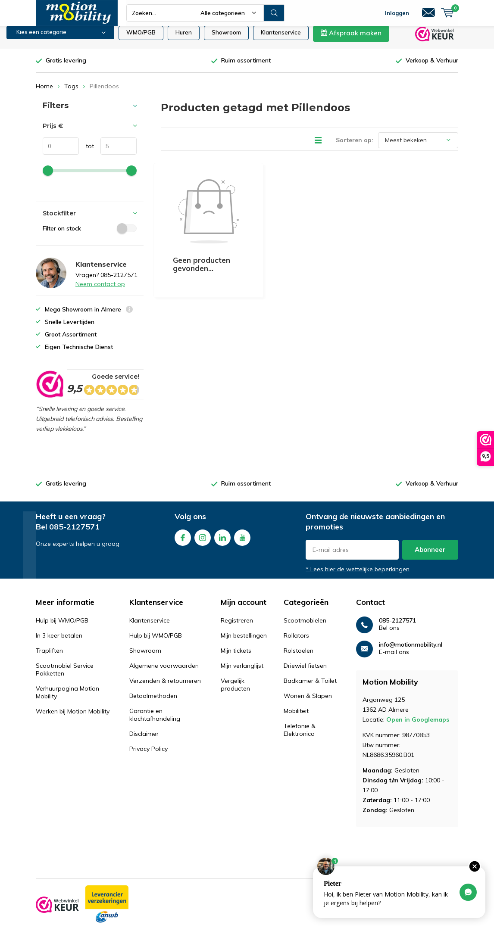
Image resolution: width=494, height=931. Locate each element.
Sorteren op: (354, 146)
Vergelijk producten (235, 691)
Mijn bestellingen (244, 642)
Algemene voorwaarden (164, 672)
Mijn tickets (236, 657)
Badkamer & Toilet (310, 687)
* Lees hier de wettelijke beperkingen (358, 575)
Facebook (183, 542)
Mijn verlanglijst (242, 672)
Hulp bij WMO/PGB (62, 627)
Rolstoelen (298, 657)
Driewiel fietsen (305, 672)
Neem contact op (100, 290)
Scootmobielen (305, 627)
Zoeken (274, 13)
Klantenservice (281, 38)
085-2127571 (74, 533)
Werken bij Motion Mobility (72, 718)
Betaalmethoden (153, 702)
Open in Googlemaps (417, 726)
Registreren (237, 627)
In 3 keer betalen (59, 642)
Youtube (242, 542)
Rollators (296, 642)
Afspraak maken (351, 39)
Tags (71, 93)
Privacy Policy (148, 755)
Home (44, 93)
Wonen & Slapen (308, 702)
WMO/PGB (141, 38)
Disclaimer (144, 740)
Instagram (202, 542)
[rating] (49, 391)
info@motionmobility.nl (410, 651)
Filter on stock (90, 235)
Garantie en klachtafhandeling (154, 721)
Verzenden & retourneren (165, 687)
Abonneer (430, 556)
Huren (183, 38)
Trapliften (49, 657)
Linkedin (222, 542)
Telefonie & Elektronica (300, 736)
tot (86, 152)
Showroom (226, 38)
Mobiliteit (296, 717)
